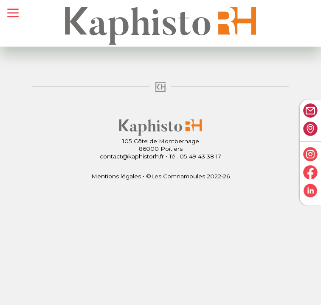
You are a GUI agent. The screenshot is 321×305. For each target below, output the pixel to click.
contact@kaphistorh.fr (132, 156)
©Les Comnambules (175, 176)
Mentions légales (116, 176)
